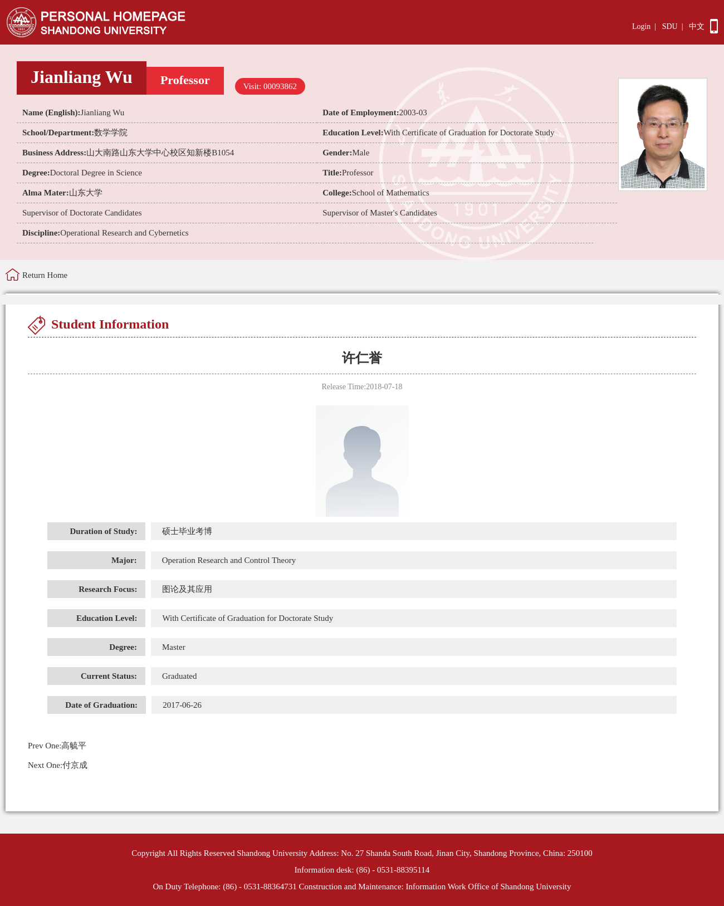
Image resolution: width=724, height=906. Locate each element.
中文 (697, 26)
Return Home (44, 275)
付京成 (57, 765)
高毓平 (57, 745)
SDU (670, 26)
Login (641, 26)
